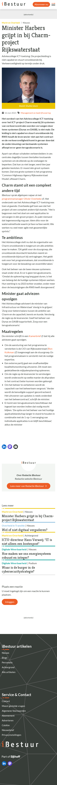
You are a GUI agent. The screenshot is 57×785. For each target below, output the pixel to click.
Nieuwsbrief (8, 730)
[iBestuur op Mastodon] (10, 763)
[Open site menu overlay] (53, 4)
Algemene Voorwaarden (14, 710)
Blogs (4, 657)
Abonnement (8, 715)
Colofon (6, 725)
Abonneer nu (41, 4)
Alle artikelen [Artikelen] (8, 672)
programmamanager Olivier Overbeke (21, 198)
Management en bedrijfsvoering (36, 113)
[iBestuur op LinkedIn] (4, 763)
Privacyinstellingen (11, 735)
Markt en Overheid (11, 22)
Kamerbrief (35, 336)
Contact (6, 701)
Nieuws (5, 652)
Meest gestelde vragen (13, 706)
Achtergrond (8, 667)
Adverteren (7, 720)
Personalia (7, 662)
